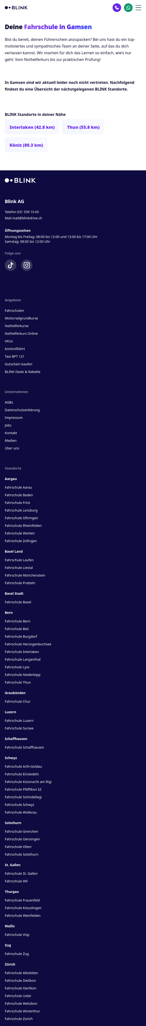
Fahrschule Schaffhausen (24, 747)
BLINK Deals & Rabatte (22, 371)
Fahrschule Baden (19, 495)
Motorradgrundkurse (21, 318)
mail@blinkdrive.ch (27, 218)
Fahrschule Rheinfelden (23, 525)
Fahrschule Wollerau (21, 812)
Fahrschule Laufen (19, 560)
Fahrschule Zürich (19, 1018)
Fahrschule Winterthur (22, 1011)
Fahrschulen (14, 310)
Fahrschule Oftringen (21, 518)
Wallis (10, 926)
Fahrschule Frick (17, 502)
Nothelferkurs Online (21, 333)
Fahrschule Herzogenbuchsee (28, 644)
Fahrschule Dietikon (20, 980)
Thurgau (12, 891)
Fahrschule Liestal (19, 567)
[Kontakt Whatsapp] (128, 7)
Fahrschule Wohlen (20, 533)
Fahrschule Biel (17, 628)
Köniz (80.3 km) (26, 145)
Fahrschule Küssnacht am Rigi (28, 781)
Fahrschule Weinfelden (23, 915)
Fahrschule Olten (18, 846)
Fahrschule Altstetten (21, 973)
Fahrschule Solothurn (21, 854)
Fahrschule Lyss (17, 667)
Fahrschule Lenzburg (21, 510)
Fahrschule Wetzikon (21, 1003)
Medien (10, 440)
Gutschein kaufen (18, 364)
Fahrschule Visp (17, 934)
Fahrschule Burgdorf (21, 636)
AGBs (9, 402)
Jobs (8, 425)
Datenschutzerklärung (22, 410)
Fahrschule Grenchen (21, 831)
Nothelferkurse (16, 326)
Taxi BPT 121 (14, 356)
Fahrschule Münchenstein (25, 575)
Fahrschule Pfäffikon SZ (23, 789)
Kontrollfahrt (15, 348)
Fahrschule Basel (18, 602)
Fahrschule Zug (17, 953)
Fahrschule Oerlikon (20, 988)
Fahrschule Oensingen (22, 839)
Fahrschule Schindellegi (23, 797)
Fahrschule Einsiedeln (22, 774)
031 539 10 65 (28, 212)
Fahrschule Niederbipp (22, 674)
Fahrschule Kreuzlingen (23, 908)
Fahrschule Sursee (19, 728)
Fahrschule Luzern (19, 720)
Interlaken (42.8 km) (32, 127)
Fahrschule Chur (17, 701)
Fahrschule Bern (17, 621)
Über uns (12, 448)
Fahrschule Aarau (18, 487)
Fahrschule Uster (18, 996)
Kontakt (11, 433)
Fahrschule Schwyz (19, 804)
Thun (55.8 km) (83, 127)
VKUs (9, 341)
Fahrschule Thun (18, 682)
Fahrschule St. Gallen (21, 873)
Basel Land (14, 551)
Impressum (14, 417)
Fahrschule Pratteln (20, 583)
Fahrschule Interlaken (22, 651)
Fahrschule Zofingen (21, 541)
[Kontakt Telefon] (117, 7)
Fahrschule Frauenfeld (22, 900)
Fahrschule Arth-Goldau (23, 766)
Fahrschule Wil (16, 881)
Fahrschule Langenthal (23, 659)
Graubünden (15, 693)
